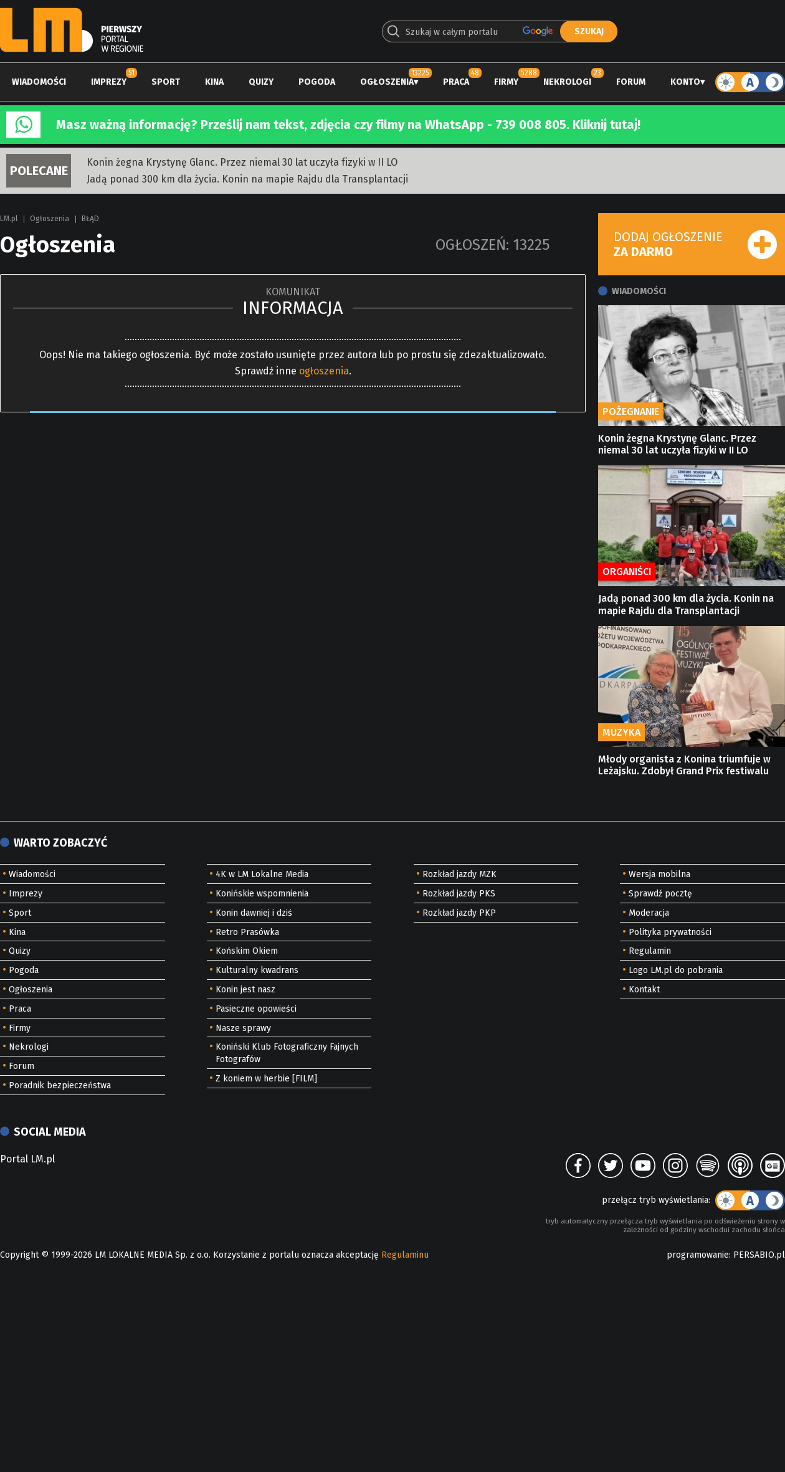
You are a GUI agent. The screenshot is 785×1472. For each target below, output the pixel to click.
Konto (685, 82)
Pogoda (316, 82)
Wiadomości (39, 82)
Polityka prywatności (670, 932)
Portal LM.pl (27, 1159)
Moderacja (649, 913)
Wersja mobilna (659, 874)
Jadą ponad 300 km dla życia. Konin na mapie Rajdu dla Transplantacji (247, 179)
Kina (214, 82)
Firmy (506, 82)
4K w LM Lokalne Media (262, 874)
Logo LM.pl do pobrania (676, 970)
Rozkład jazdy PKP (459, 913)
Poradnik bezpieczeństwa (60, 1085)
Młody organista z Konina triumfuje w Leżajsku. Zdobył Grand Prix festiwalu (684, 765)
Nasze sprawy (243, 1028)
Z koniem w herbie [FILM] (266, 1078)
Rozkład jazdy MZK (459, 874)
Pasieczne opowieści (256, 1009)
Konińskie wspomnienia (262, 893)
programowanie (698, 1255)
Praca (456, 82)
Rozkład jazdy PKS (458, 893)
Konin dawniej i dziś (254, 913)
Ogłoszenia (387, 82)
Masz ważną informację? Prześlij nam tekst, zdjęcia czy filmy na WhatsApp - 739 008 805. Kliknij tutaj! (348, 124)
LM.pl (8, 218)
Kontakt (644, 989)
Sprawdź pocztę (660, 893)
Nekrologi (567, 82)
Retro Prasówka (247, 932)
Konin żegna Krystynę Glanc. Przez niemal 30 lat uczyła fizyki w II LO (242, 162)
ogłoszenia (324, 371)
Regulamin (650, 951)
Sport (165, 82)
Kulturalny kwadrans (257, 970)
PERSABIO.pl (759, 1255)
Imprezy (108, 82)
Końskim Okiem (247, 951)
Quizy (261, 82)
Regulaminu (405, 1255)
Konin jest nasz (245, 989)
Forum (630, 82)
